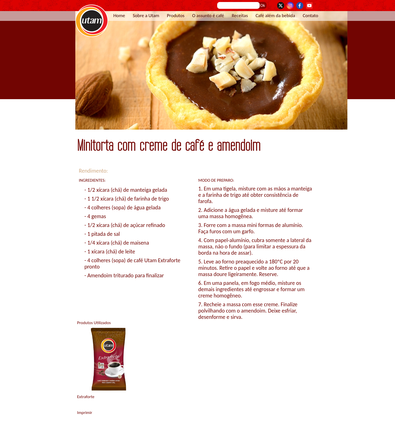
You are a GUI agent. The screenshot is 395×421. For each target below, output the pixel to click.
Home (119, 15)
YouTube (309, 5)
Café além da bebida (275, 15)
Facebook (299, 5)
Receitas (240, 15)
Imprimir (84, 412)
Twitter (280, 5)
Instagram (290, 5)
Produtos (175, 15)
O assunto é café (208, 15)
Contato (310, 15)
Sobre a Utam (146, 15)
